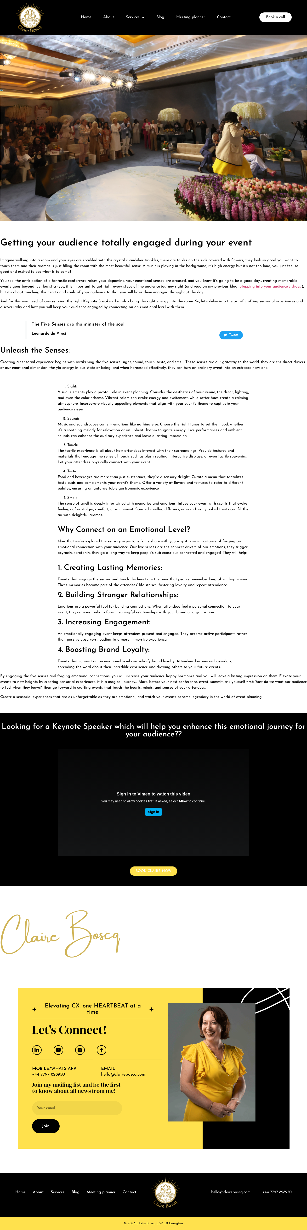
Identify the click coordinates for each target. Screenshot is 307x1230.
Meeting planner (190, 17)
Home (86, 17)
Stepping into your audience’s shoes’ (270, 286)
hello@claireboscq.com (123, 1074)
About (108, 17)
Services (135, 17)
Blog (160, 17)
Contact (224, 17)
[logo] (30, 17)
